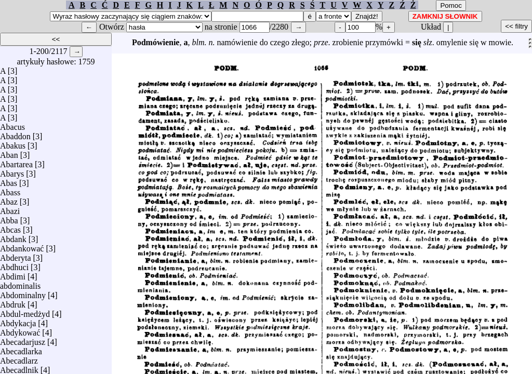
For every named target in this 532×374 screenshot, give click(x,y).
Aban (9, 152)
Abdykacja (18, 320)
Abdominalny (23, 292)
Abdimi (12, 274)
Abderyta (15, 255)
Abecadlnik (19, 367)
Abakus (12, 143)
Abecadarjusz (22, 339)
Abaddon (15, 133)
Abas (8, 180)
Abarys (12, 171)
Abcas (10, 227)
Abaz (9, 199)
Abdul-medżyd (25, 311)
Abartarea (16, 161)
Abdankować (22, 246)
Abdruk (12, 302)
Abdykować (20, 330)
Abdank (13, 236)
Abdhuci (14, 264)
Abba (9, 217)
